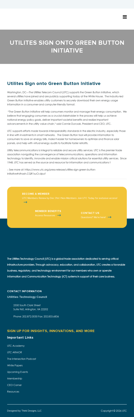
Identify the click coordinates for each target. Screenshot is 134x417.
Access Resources (45, 215)
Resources (13, 391)
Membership (14, 378)
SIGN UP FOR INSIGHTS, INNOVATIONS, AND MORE (51, 331)
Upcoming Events (17, 372)
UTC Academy (16, 345)
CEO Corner (14, 385)
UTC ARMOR (14, 352)
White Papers (15, 365)
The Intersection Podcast (21, 358)
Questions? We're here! (93, 217)
